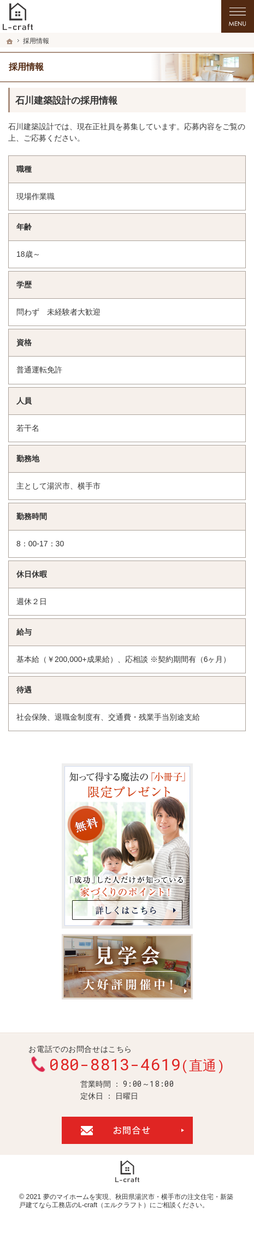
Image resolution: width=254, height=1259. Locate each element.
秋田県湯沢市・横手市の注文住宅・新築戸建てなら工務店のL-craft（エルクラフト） (126, 1201)
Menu (237, 16)
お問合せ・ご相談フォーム (127, 1130)
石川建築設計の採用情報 (66, 100)
